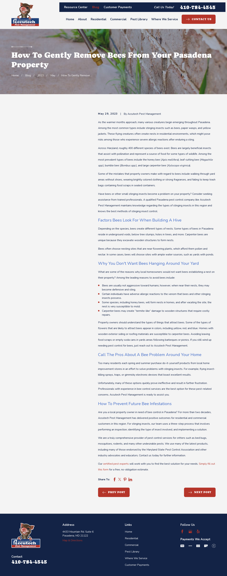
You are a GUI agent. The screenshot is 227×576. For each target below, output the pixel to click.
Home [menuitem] (70, 19)
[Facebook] (182, 531)
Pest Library (132, 551)
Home (128, 531)
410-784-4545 (198, 7)
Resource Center (75, 7)
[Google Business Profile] (190, 531)
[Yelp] (198, 531)
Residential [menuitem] (98, 19)
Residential (131, 538)
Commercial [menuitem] (118, 19)
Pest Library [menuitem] (139, 19)
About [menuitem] (82, 19)
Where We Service (136, 558)
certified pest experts (116, 463)
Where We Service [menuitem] (164, 19)
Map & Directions (72, 540)
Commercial (131, 545)
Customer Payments (118, 7)
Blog (95, 7)
